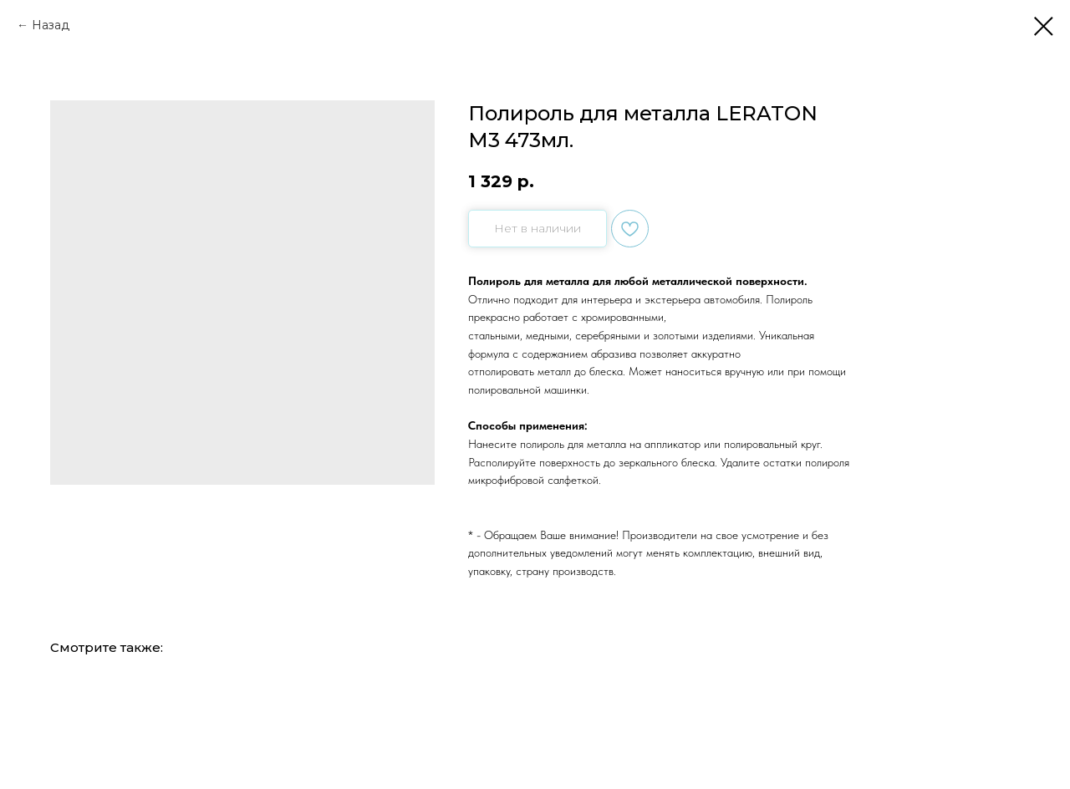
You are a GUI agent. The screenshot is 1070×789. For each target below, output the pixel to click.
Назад (50, 25)
